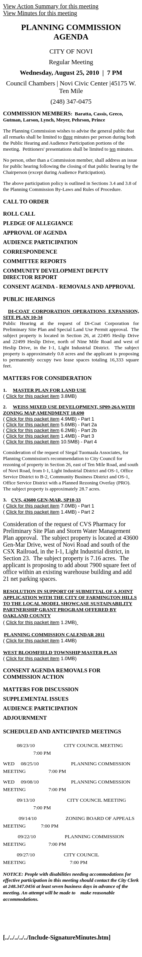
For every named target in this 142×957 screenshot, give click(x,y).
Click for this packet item (32, 396)
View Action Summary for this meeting (50, 6)
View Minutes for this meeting (40, 13)
